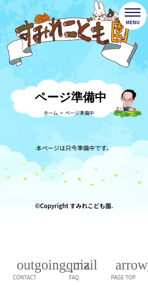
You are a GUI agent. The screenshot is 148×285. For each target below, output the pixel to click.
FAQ (74, 277)
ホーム (50, 112)
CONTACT (25, 277)
